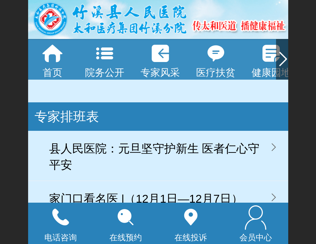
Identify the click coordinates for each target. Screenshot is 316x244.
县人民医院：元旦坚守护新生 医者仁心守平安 (154, 156)
